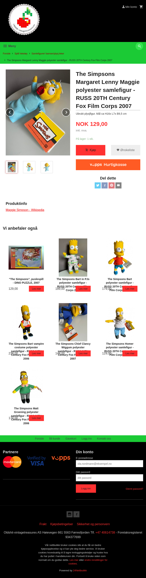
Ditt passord (83, 472)
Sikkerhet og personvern (93, 524)
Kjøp (90, 150)
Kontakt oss (104, 438)
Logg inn (87, 438)
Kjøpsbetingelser (61, 524)
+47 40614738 (105, 532)
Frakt (43, 524)
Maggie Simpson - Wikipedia (25, 210)
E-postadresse (84, 458)
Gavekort (70, 438)
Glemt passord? (134, 488)
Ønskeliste (126, 150)
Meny (9, 46)
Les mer (74, 560)
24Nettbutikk (80, 570)
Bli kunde (54, 438)
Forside (6, 53)
